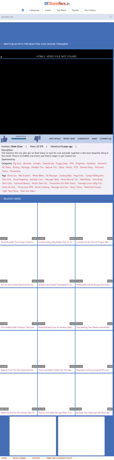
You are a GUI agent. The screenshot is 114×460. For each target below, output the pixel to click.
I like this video (4, 139)
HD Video (6, 167)
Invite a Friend (19, 458)
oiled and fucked (92, 187)
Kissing (16, 167)
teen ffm (6, 179)
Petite (69, 167)
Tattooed (99, 167)
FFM (72, 163)
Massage (25, 167)
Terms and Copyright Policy (59, 458)
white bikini (38, 175)
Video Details (55, 139)
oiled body (85, 179)
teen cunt (7, 183)
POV (76, 167)
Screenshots (83, 139)
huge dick (78, 175)
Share (94, 139)
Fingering (80, 163)
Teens (5, 171)
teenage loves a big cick (90, 183)
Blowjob (27, 163)
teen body (97, 179)
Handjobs (91, 163)
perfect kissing (42, 187)
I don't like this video (37, 139)
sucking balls (65, 175)
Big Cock (17, 163)
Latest (48, 10)
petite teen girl (39, 183)
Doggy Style (62, 163)
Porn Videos (90, 10)
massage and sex (59, 187)
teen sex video (27, 190)
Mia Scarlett (24, 175)
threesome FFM (25, 187)
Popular (75, 10)
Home (4, 458)
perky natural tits (69, 179)
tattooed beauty (22, 183)
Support (36, 458)
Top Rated (61, 10)
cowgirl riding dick (95, 175)
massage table (52, 179)
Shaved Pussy (86, 167)
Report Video (69, 139)
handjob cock (36, 179)
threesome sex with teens (62, 183)
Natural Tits (51, 167)
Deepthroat (48, 163)
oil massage (51, 175)
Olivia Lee (12, 175)
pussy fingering (20, 179)
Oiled (61, 167)
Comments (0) (105, 139)
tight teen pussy (10, 190)
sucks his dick (8, 187)
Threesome (15, 171)
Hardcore (102, 163)
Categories (34, 10)
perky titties (76, 187)
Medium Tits (37, 167)
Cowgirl (36, 163)
